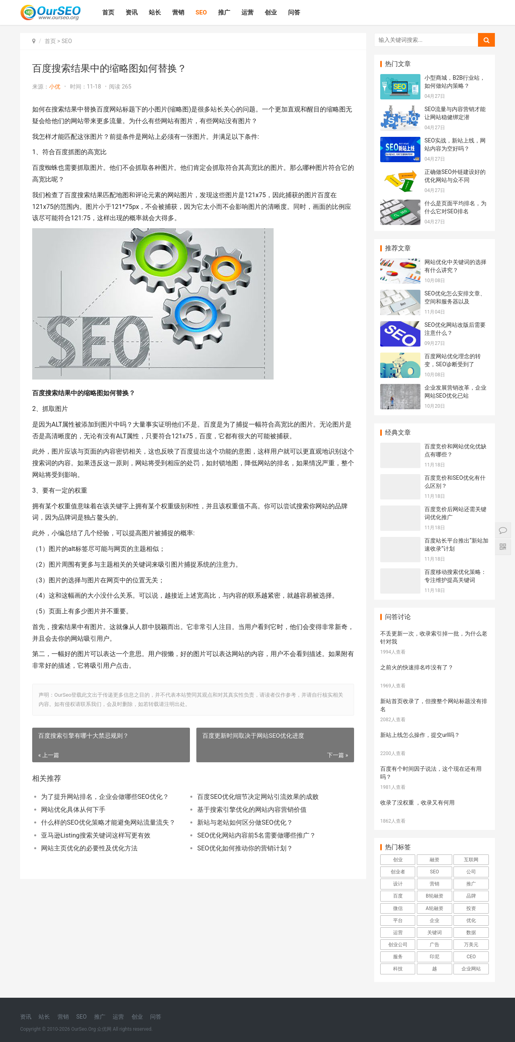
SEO (201, 12)
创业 (271, 12)
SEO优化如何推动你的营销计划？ (245, 848)
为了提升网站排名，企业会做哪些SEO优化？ (105, 797)
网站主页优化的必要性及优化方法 (89, 848)
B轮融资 (434, 896)
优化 (471, 920)
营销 (178, 12)
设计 (398, 884)
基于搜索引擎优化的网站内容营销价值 (252, 809)
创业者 (398, 872)
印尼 (434, 956)
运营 (247, 12)
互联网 (471, 859)
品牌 (471, 896)
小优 (54, 86)
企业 (434, 920)
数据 (471, 932)
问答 (294, 12)
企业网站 (471, 969)
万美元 (471, 944)
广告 (434, 944)
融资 (434, 859)
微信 (398, 908)
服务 (398, 956)
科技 (398, 969)
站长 (155, 12)
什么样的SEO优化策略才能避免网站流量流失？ (108, 822)
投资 (471, 908)
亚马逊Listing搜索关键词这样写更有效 (95, 835)
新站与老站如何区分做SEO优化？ (245, 822)
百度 (398, 896)
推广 (224, 12)
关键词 (434, 932)
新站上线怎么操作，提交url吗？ (420, 735)
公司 (471, 872)
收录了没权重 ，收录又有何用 (417, 802)
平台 (398, 920)
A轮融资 (434, 908)
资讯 (132, 12)
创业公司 (398, 944)
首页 (108, 12)
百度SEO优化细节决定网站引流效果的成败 (258, 797)
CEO (471, 956)
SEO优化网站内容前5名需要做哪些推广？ (256, 835)
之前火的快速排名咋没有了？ (416, 667)
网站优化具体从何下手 (73, 809)
